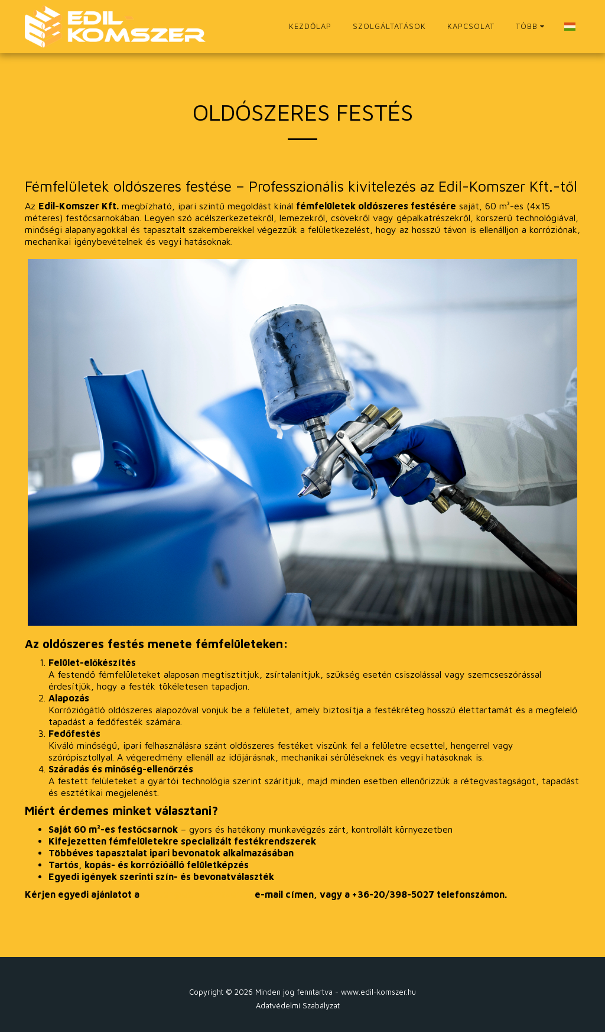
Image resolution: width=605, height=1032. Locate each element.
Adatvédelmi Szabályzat (298, 1005)
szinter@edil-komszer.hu (197, 894)
